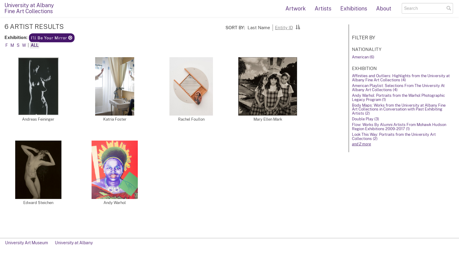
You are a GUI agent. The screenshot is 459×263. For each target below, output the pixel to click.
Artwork (295, 8)
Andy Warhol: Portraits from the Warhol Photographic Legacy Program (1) (398, 97)
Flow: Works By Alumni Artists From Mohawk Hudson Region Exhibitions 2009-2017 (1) (399, 126)
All (34, 45)
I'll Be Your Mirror (51, 38)
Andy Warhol (114, 202)
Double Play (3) (365, 119)
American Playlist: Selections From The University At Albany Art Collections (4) (398, 87)
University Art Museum (26, 242)
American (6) (363, 57)
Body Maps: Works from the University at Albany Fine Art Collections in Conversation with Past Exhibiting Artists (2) (399, 109)
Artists (323, 8)
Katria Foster (114, 119)
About (383, 8)
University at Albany (74, 242)
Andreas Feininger (38, 119)
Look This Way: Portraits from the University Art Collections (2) (394, 136)
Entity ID (284, 27)
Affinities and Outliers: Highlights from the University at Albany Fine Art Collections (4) (401, 78)
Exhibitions (353, 8)
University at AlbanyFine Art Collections (29, 8)
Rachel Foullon (191, 119)
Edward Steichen (38, 202)
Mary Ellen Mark (268, 119)
